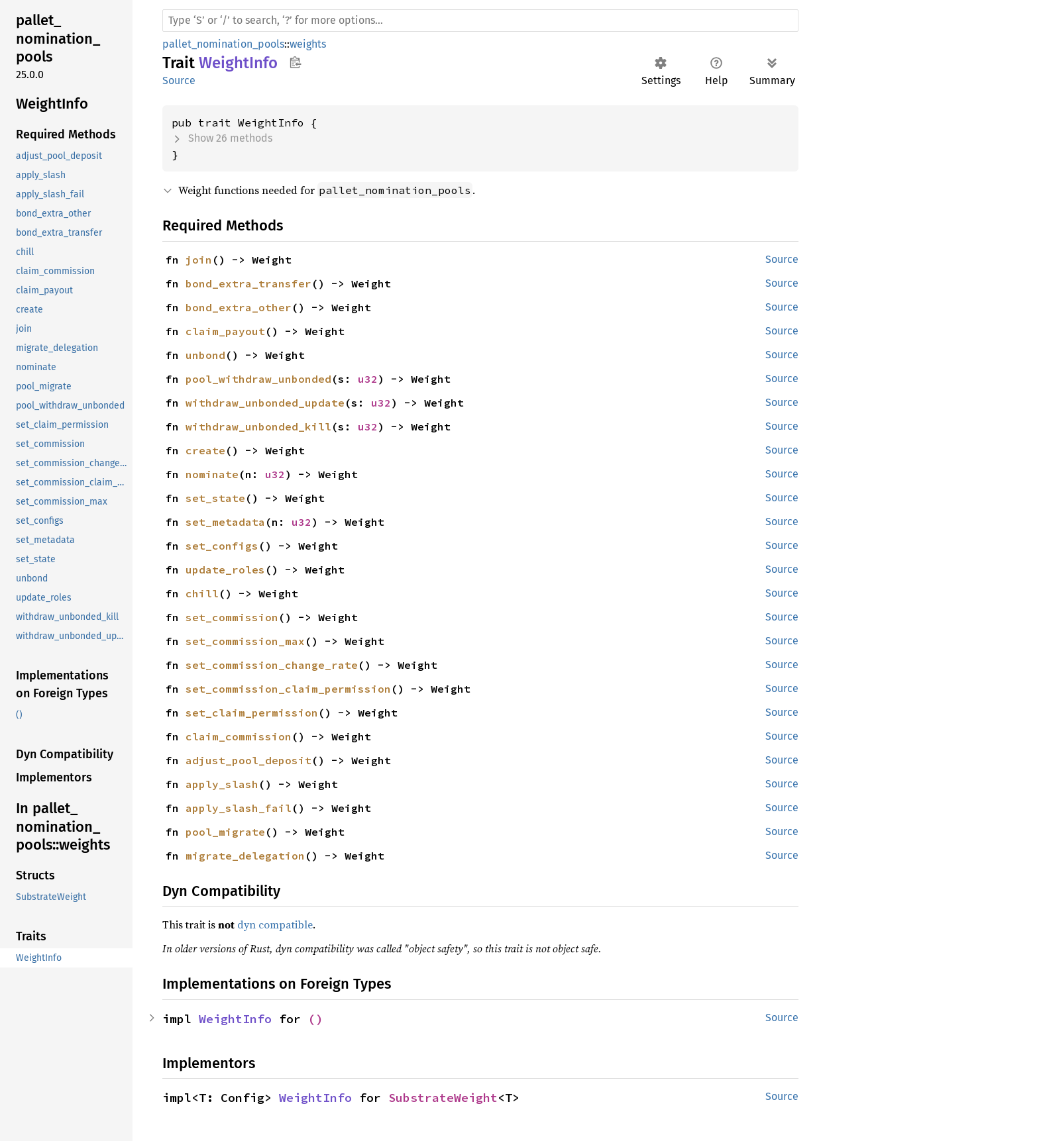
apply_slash (222, 784)
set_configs (222, 545)
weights (308, 44)
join (199, 259)
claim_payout (225, 331)
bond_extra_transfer (248, 283)
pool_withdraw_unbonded (258, 378)
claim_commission (239, 736)
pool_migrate (225, 831)
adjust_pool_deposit (248, 760)
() (315, 1018)
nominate (212, 474)
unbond (205, 355)
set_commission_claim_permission (288, 688)
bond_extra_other (239, 307)
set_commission (232, 617)
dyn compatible (275, 924)
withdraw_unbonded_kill (258, 426)
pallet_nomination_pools (223, 44)
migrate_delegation (245, 855)
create (205, 450)
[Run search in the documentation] (480, 20)
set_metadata (225, 521)
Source (178, 80)
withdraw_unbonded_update (265, 402)
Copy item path (295, 62)
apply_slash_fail (239, 808)
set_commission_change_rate (272, 664)
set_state (215, 498)
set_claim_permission (252, 712)
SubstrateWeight (443, 1097)
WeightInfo (235, 1018)
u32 (368, 378)
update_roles (225, 569)
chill (202, 593)
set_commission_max (245, 641)
